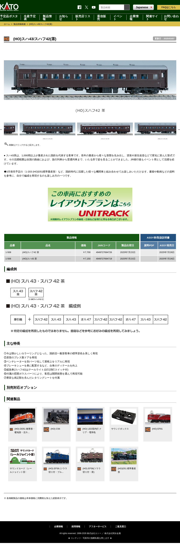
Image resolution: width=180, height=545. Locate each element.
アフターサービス (97, 526)
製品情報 (47, 17)
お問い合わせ (171, 17)
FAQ (168, 7)
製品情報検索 (20, 24)
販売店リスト (82, 17)
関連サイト (152, 17)
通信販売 (101, 17)
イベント (117, 17)
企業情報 (134, 17)
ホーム (7, 24)
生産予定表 (30, 17)
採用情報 (75, 526)
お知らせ (63, 17)
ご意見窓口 (120, 526)
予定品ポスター (9, 17)
